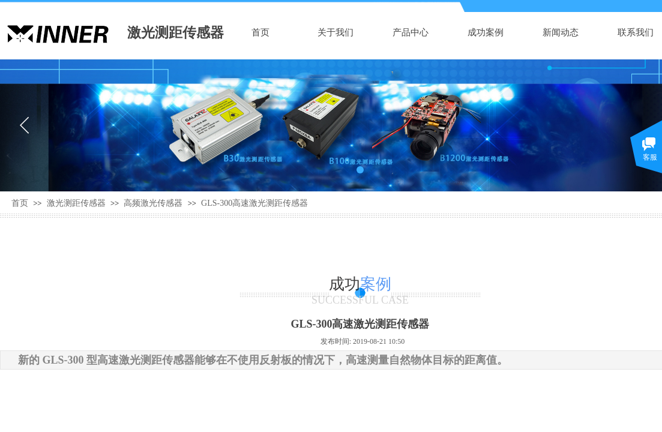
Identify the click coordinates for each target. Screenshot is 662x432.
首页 (260, 32)
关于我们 (335, 32)
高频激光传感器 (153, 203)
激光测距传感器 (76, 203)
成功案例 (486, 32)
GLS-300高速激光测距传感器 (254, 203)
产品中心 (411, 32)
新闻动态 (561, 32)
